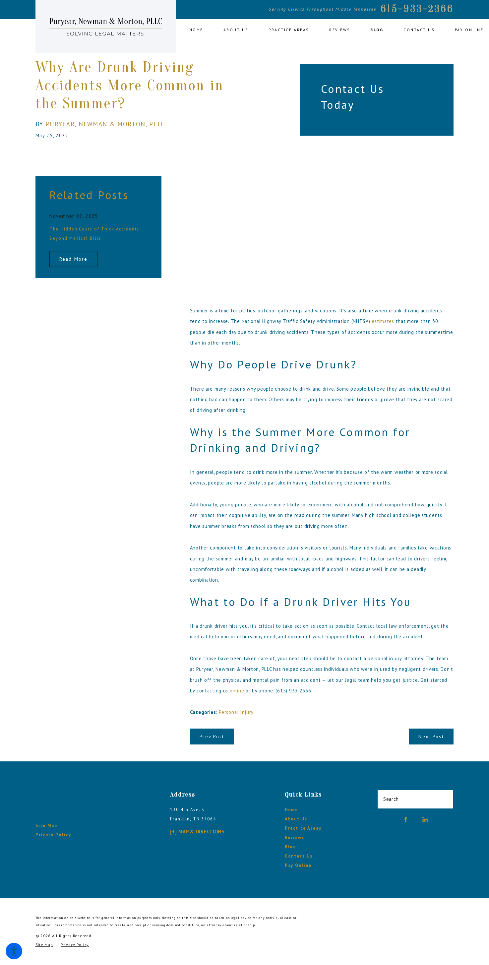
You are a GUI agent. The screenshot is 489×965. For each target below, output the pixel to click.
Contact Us (299, 856)
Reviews (294, 837)
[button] (14, 951)
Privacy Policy (53, 835)
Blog (290, 847)
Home (291, 809)
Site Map (46, 825)
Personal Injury (236, 712)
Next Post (431, 736)
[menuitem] (201, 30)
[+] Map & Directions (197, 831)
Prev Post (212, 736)
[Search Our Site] (445, 799)
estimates (383, 321)
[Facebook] (405, 819)
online (237, 690)
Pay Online (298, 865)
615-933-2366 (417, 9)
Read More (73, 259)
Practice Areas (303, 828)
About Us (296, 819)
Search (391, 799)
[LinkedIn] (425, 819)
